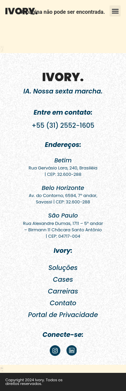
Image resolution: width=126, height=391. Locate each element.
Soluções (63, 267)
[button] (115, 10)
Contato (63, 303)
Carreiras (63, 291)
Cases (63, 279)
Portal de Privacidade (63, 314)
